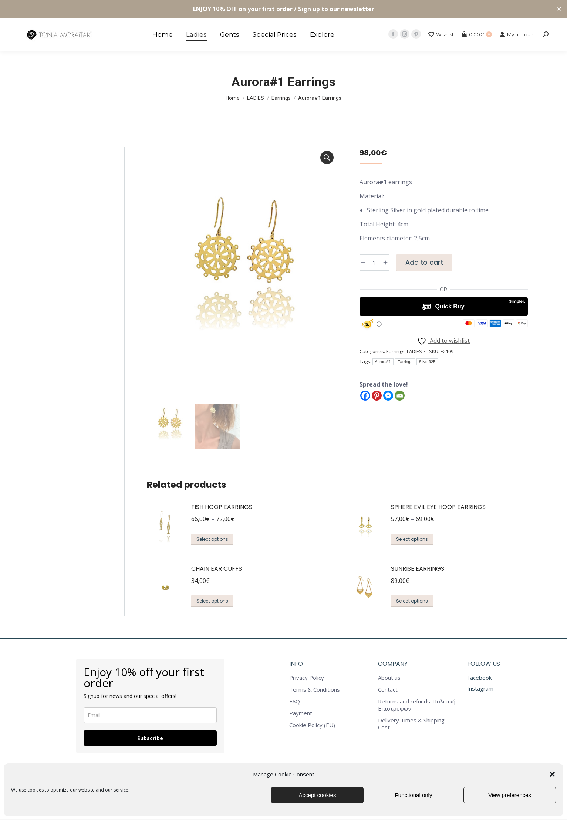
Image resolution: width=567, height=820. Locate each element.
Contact (388, 690)
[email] (150, 716)
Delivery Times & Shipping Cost (411, 725)
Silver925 (427, 362)
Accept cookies (317, 795)
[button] (552, 774)
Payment (300, 714)
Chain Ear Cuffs (216, 569)
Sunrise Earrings (417, 569)
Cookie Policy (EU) (312, 726)
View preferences (509, 795)
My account (517, 34)
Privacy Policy (306, 678)
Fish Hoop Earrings (221, 508)
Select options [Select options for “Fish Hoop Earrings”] (212, 540)
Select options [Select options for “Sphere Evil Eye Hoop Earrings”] (412, 540)
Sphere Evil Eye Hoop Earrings (438, 508)
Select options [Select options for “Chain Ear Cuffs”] (212, 601)
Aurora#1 (383, 362)
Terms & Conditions (314, 690)
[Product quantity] (374, 262)
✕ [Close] (559, 9)
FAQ (294, 702)
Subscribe (150, 739)
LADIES (414, 351)
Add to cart (424, 262)
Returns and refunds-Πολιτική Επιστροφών (416, 706)
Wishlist (441, 34)
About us (389, 678)
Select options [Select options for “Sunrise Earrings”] (412, 601)
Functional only (413, 795)
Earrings (395, 351)
